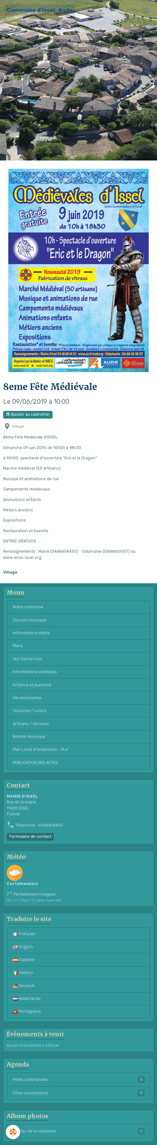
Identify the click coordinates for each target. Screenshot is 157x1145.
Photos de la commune (79, 1131)
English (23, 947)
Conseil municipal (29, 620)
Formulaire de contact (30, 836)
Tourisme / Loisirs (30, 710)
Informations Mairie (31, 633)
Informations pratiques (35, 672)
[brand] (39, 10)
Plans (18, 646)
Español (23, 960)
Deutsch (24, 986)
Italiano (23, 972)
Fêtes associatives (79, 1093)
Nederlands (27, 998)
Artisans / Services (31, 724)
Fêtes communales (79, 1079)
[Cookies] (13, 1132)
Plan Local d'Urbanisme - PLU (40, 749)
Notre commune (28, 607)
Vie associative (27, 698)
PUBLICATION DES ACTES (35, 762)
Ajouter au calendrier (28, 414)
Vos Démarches (27, 659)
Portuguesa (27, 1011)
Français (24, 934)
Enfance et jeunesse (32, 685)
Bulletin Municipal (29, 736)
